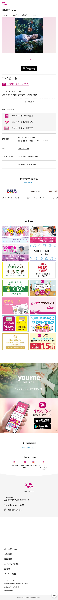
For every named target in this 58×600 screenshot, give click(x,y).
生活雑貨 (24, 15)
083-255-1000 (16, 504)
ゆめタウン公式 (28, 448)
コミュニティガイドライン (13, 587)
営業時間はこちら (15, 510)
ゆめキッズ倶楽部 (24, 466)
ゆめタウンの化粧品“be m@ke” (43, 467)
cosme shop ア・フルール (34, 466)
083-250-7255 (23, 149)
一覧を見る (28, 183)
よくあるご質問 (11, 564)
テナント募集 (10, 574)
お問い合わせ (8, 590)
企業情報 (8, 554)
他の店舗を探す (11, 549)
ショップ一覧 (15, 15)
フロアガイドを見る (28, 164)
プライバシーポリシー (11, 580)
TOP (54, 595)
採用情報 (8, 559)
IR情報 (7, 569)
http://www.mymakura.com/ (28, 157)
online (48, 3)
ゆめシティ (5, 15)
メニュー (54, 3)
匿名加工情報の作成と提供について (16, 584)
